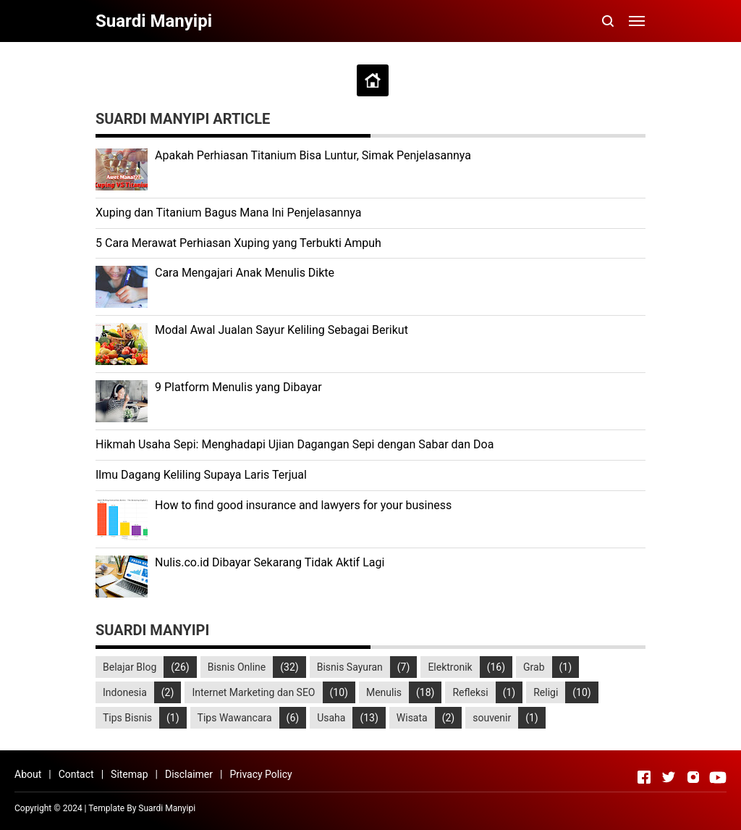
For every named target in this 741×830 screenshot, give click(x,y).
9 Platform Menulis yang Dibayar (238, 387)
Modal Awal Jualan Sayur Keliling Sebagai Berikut (281, 330)
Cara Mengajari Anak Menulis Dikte (244, 273)
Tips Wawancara (235, 718)
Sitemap (129, 774)
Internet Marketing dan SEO (253, 692)
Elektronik (450, 667)
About (27, 774)
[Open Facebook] (644, 777)
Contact (76, 774)
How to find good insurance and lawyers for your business (303, 505)
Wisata (412, 718)
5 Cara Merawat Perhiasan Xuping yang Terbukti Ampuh (238, 243)
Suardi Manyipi (166, 808)
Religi (545, 692)
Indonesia (125, 692)
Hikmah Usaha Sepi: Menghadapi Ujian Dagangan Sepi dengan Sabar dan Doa (295, 444)
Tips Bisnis (127, 718)
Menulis (384, 692)
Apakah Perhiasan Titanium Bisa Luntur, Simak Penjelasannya (313, 155)
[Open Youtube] (718, 777)
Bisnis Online (237, 667)
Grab (533, 667)
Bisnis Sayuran (350, 667)
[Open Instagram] (693, 777)
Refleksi (470, 692)
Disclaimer (189, 774)
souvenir (492, 718)
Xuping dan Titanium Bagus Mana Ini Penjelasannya (228, 212)
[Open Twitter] (668, 777)
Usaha (331, 718)
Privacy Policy (260, 774)
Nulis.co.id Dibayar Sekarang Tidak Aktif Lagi (269, 562)
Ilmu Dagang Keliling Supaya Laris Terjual (201, 475)
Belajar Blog (129, 667)
